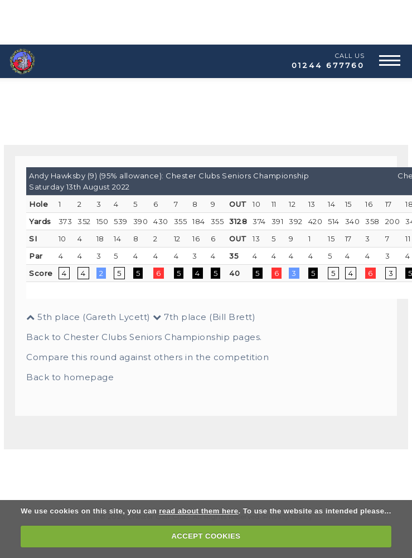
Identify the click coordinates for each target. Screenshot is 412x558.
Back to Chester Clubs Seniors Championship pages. (144, 337)
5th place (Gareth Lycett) (88, 317)
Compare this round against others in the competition (147, 357)
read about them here (198, 511)
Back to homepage (70, 377)
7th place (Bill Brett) (204, 317)
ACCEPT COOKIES (205, 536)
